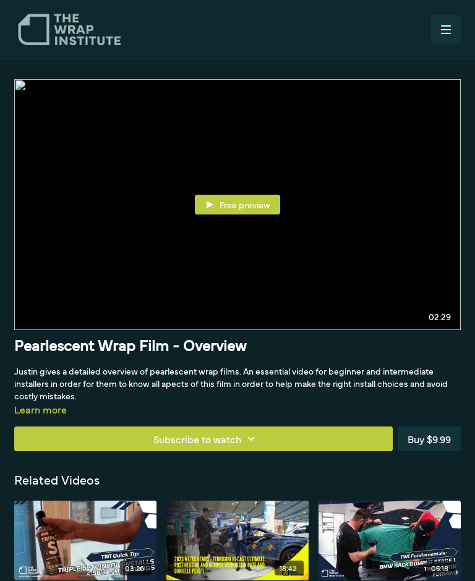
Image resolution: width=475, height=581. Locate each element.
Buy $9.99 (429, 439)
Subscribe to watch (206, 438)
